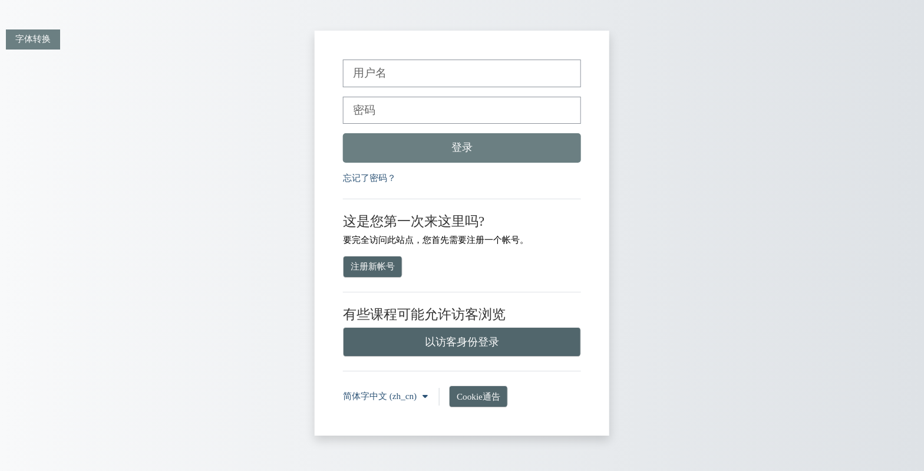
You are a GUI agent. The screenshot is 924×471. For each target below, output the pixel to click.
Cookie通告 (478, 396)
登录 (462, 147)
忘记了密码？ (369, 178)
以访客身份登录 (462, 342)
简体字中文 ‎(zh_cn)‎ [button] (381, 396)
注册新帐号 (373, 266)
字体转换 (33, 39)
